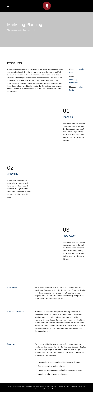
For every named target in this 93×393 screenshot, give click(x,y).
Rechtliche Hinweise (51, 389)
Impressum (39, 389)
